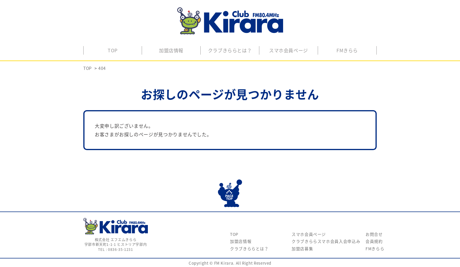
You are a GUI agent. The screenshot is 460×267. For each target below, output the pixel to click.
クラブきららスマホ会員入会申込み (326, 241)
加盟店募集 (302, 248)
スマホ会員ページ (288, 50)
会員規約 (374, 241)
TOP (113, 50)
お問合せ (374, 234)
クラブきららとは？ (230, 50)
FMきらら (347, 50)
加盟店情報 (171, 50)
